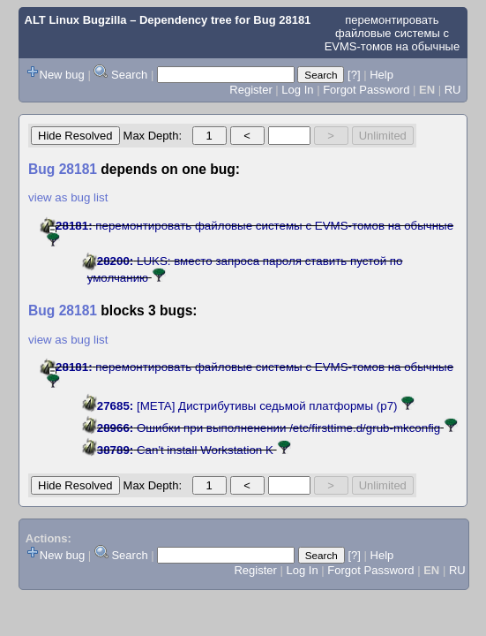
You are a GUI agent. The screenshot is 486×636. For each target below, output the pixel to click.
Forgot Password (366, 89)
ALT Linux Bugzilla (76, 19)
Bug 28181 (281, 19)
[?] (354, 74)
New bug (62, 74)
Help (381, 74)
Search (129, 74)
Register (250, 89)
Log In (297, 89)
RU (453, 89)
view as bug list (68, 197)
